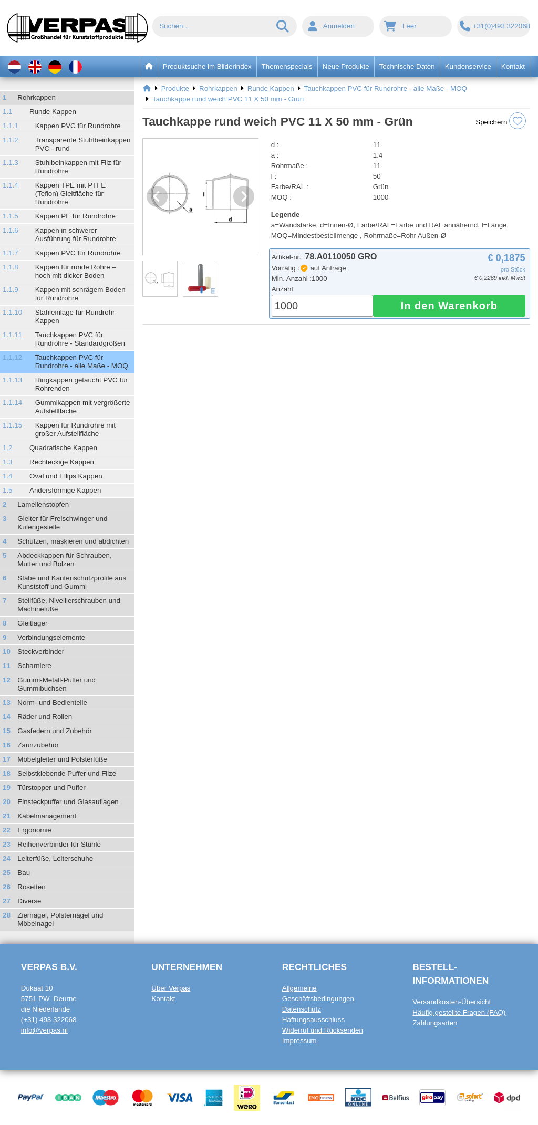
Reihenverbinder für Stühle (59, 844)
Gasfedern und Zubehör (54, 731)
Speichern (500, 120)
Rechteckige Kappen (61, 462)
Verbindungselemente (51, 637)
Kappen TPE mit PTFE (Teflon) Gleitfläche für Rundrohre (70, 193)
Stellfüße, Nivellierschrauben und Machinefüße (68, 605)
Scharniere (34, 666)
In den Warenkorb (449, 305)
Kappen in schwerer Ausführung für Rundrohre (75, 234)
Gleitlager (32, 623)
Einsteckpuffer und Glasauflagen (67, 802)
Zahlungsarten (434, 1023)
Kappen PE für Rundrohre (75, 216)
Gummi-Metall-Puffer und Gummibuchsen (56, 684)
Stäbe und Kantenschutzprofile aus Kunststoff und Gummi (71, 582)
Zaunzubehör (38, 745)
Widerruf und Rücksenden (322, 1030)
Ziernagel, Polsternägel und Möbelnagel (60, 919)
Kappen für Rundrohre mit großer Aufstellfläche (75, 429)
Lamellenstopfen (43, 504)
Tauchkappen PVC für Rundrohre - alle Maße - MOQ (81, 361)
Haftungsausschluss (313, 1020)
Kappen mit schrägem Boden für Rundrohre (80, 294)
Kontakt (163, 999)
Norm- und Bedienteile (52, 702)
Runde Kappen (52, 112)
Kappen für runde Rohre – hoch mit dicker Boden (75, 271)
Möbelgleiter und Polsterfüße (62, 759)
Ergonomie (34, 830)
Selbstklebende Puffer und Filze (66, 773)
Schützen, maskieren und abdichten (73, 541)
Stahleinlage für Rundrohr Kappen (75, 316)
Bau (23, 873)
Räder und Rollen (44, 717)
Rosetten (31, 887)
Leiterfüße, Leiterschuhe (55, 858)
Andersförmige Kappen (65, 490)
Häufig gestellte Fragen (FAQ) (458, 1012)
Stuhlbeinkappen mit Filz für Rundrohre (78, 167)
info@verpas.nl (44, 1030)
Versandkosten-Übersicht (451, 1002)
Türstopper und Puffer (51, 787)
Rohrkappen (36, 97)
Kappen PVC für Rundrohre (78, 126)
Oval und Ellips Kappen (65, 476)
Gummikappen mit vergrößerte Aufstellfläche (82, 407)
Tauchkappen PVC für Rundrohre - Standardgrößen (80, 339)
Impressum (299, 1041)
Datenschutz (301, 1009)
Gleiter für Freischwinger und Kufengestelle (62, 523)
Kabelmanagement (46, 816)
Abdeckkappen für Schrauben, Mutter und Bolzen (64, 559)
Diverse (29, 901)
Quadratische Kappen (63, 448)
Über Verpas (170, 988)
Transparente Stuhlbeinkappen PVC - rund (83, 144)
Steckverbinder (40, 651)
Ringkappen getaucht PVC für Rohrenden (81, 384)
